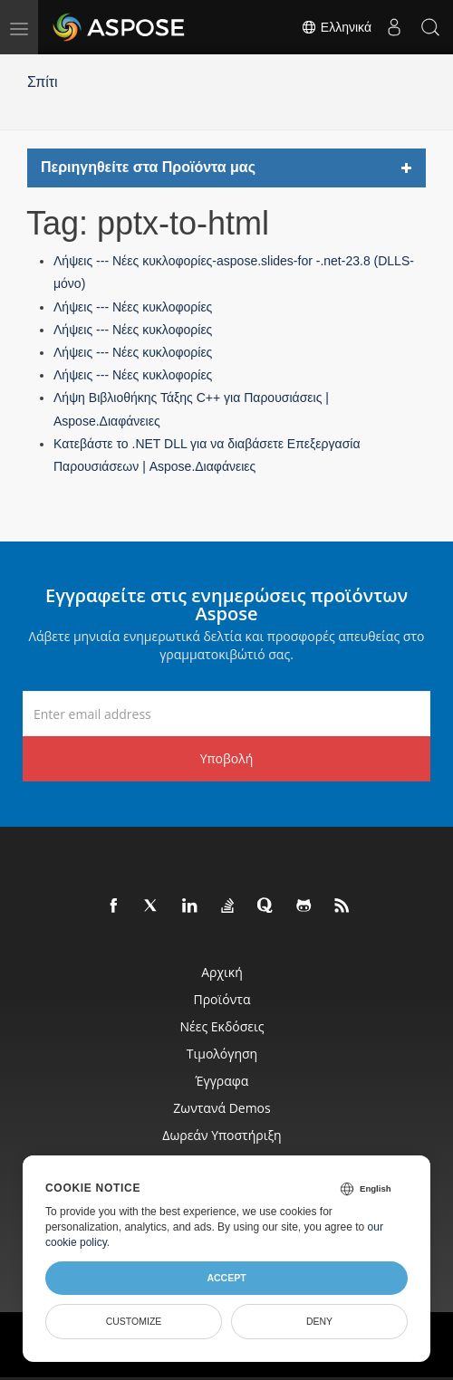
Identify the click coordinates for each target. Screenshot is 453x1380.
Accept (226, 1277)
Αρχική (222, 972)
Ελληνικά (336, 27)
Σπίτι (42, 82)
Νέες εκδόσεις (221, 1026)
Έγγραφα (222, 1080)
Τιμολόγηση (222, 1053)
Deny (319, 1321)
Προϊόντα (222, 999)
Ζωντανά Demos (221, 1107)
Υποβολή (227, 758)
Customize (134, 1321)
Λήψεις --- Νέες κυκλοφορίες (132, 307)
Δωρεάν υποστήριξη (221, 1135)
